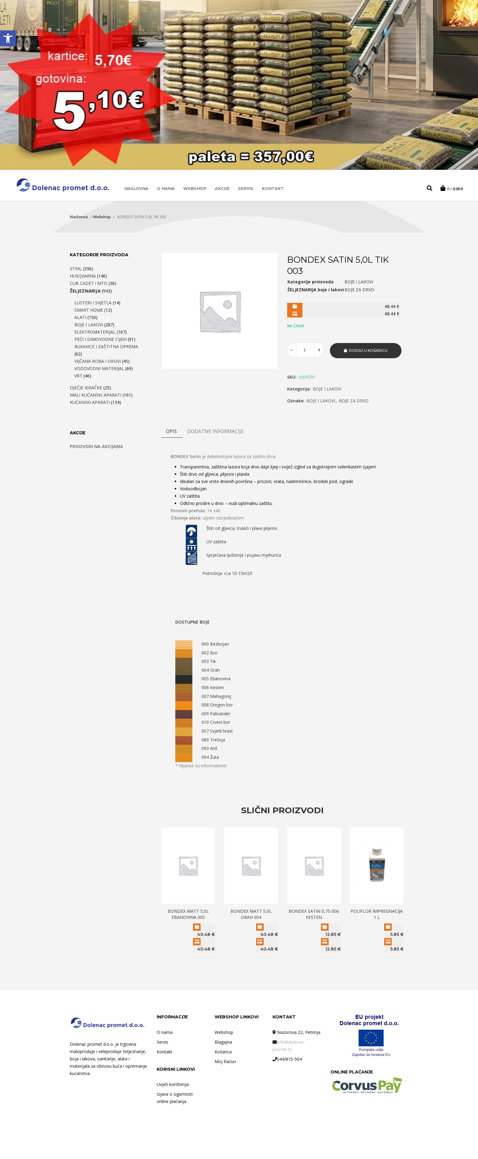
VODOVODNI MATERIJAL (99, 369)
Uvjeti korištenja (173, 1084)
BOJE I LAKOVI (327, 389)
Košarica (223, 1052)
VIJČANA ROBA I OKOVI (97, 362)
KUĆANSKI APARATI (90, 403)
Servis (245, 188)
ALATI (80, 318)
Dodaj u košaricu (368, 350)
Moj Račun (225, 1061)
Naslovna (136, 188)
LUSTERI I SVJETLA (93, 303)
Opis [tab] (171, 431)
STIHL (76, 269)
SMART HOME (88, 311)
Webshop (194, 188)
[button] (8, 38)
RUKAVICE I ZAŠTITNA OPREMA (106, 347)
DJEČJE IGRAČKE (86, 388)
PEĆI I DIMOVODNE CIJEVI (100, 340)
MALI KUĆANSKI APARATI (95, 396)
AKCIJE (222, 188)
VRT (78, 377)
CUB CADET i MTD (88, 284)
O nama (166, 188)
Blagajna (223, 1042)
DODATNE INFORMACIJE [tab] (215, 431)
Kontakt (273, 188)
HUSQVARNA (83, 277)
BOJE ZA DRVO (354, 401)
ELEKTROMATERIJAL (95, 333)
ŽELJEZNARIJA (85, 292)
